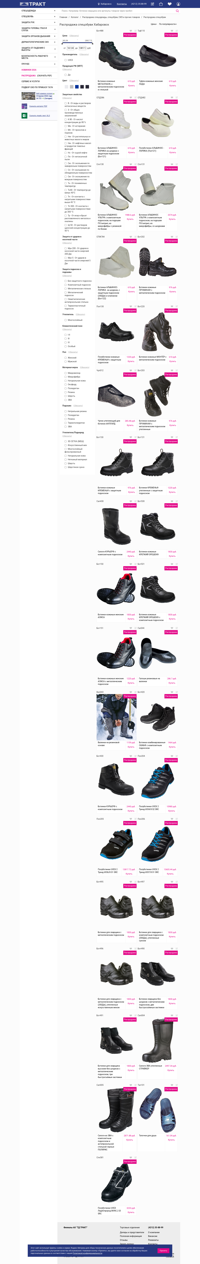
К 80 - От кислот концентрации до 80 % (75, 120)
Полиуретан (72, 388)
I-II (67, 335)
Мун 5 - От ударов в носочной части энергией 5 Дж (77, 261)
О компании (154, 1232)
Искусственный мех (76, 445)
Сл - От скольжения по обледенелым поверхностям (78, 171)
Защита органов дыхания (36, 36)
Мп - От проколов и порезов (75, 131)
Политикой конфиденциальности (87, 1253)
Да (68, 75)
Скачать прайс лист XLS (39, 115)
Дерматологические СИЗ (35, 42)
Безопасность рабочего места (35, 57)
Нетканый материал (76, 459)
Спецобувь (27, 16)
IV (67, 342)
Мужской (71, 361)
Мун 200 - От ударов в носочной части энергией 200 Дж (77, 251)
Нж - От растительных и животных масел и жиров (77, 138)
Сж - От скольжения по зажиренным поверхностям (78, 164)
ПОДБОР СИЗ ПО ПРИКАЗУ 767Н (37, 87)
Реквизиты (153, 1240)
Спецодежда (29, 11)
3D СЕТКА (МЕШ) (74, 441)
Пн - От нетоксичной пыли (76, 158)
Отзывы (124, 1240)
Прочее (25, 64)
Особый (70, 346)
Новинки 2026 (29, 70)
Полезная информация (131, 1236)
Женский (70, 358)
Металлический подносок (74, 294)
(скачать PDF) (44, 75)
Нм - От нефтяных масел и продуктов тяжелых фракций (78, 146)
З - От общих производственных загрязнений (74, 113)
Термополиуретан (75, 423)
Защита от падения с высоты (33, 49)
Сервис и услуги (31, 81)
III (67, 338)
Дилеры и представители (132, 1232)
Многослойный (73, 320)
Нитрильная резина (76, 411)
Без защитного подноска (78, 281)
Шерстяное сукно (74, 467)
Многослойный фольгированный (73, 450)
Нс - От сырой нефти (76, 153)
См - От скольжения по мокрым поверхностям (77, 178)
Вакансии (152, 1236)
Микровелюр (72, 373)
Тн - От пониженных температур (76, 184)
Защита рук (28, 22)
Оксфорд (70, 384)
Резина (70, 392)
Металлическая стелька (78, 288)
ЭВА (68, 400)
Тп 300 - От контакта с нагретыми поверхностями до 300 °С (77, 209)
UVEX (69, 60)
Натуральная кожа (75, 381)
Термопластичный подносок (75, 307)
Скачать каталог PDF (38, 106)
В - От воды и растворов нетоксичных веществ (78, 104)
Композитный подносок (78, 285)
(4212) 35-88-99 (139, 4)
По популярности (167, 24)
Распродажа (29, 75)
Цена (153, 24)
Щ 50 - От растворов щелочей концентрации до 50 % (77, 228)
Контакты (122, 4)
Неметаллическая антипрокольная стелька (76, 300)
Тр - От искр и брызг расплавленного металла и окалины (77, 218)
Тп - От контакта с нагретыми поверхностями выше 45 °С (77, 199)
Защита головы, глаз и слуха (34, 29)
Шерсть (70, 396)
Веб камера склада (44, 93)
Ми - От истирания (75, 126)
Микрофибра (72, 377)
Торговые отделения (130, 1227)
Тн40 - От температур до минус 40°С (78, 191)
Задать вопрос (127, 1244)
